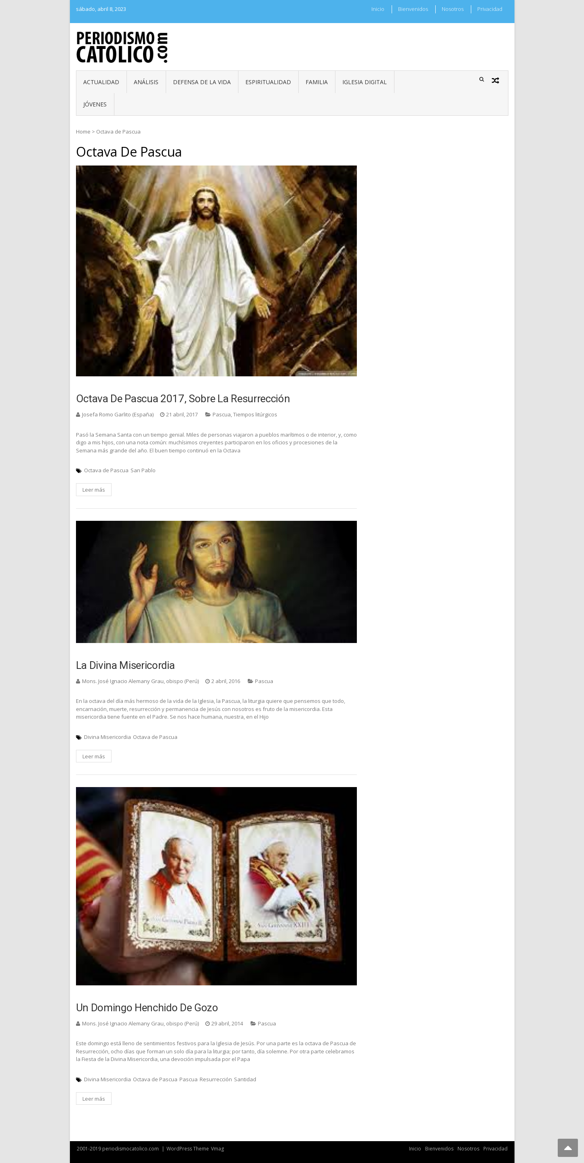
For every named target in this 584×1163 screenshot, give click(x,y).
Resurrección (216, 1079)
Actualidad (101, 82)
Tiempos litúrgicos (255, 414)
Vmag (217, 1148)
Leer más (93, 489)
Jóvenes (95, 104)
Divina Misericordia (107, 736)
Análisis (146, 82)
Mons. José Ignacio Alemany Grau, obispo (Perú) (140, 681)
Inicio (377, 9)
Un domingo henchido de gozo (147, 1008)
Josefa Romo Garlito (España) (118, 414)
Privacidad (489, 9)
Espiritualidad (268, 82)
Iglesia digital (364, 82)
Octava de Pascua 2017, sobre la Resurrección (183, 399)
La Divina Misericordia (125, 665)
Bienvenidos (413, 9)
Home (83, 131)
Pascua (222, 414)
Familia (317, 82)
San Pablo (143, 470)
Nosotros (453, 9)
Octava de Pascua (106, 470)
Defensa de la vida (202, 82)
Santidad (245, 1079)
